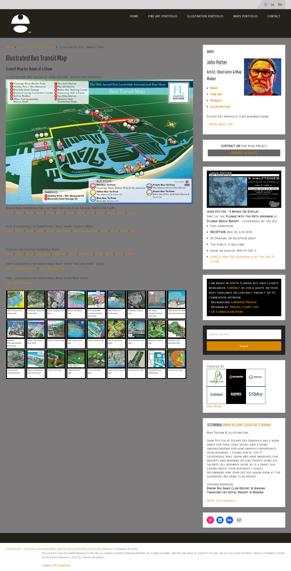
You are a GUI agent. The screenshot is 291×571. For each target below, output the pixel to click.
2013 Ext (85, 254)
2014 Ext (59, 254)
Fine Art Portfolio (162, 16)
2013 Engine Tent (53, 268)
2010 (131, 213)
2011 (121, 213)
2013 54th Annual (19, 283)
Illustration (220, 107)
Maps (214, 88)
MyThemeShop (62, 565)
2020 (29, 213)
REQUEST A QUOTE (244, 153)
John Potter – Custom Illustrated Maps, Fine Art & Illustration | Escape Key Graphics (60, 549)
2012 (110, 213)
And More (214, 406)
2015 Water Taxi (85, 231)
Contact (274, 16)
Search (244, 346)
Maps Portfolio (245, 16)
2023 (9, 213)
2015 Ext (43, 254)
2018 (50, 213)
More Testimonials (221, 501)
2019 (39, 213)
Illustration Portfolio (205, 16)
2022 (19, 213)
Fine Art (216, 94)
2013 (100, 213)
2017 (60, 213)
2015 (80, 213)
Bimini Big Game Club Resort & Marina (247, 424)
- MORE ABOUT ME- (220, 124)
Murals (216, 100)
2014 (90, 213)
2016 (70, 213)
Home (134, 16)
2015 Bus (63, 231)
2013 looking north (21, 268)
